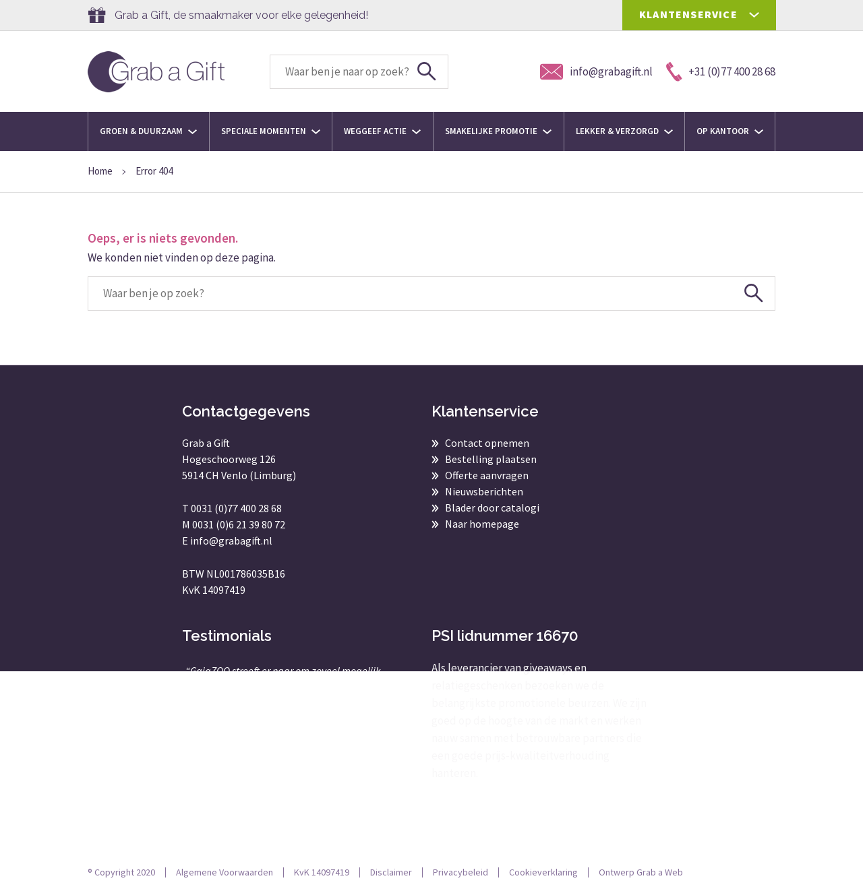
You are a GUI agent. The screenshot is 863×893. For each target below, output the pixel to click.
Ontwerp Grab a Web (641, 872)
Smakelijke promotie (498, 131)
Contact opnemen (487, 443)
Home (100, 170)
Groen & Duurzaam (148, 131)
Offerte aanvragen (487, 475)
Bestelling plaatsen (491, 459)
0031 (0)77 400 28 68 (236, 508)
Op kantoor (729, 131)
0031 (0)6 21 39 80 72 (238, 524)
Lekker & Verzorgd (624, 131)
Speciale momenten (270, 131)
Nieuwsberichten (484, 491)
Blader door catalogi (492, 507)
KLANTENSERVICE (688, 14)
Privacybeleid (460, 872)
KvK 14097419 (321, 872)
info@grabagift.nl (231, 540)
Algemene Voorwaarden (224, 872)
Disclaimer (391, 872)
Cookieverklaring (543, 872)
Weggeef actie (382, 131)
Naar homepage (482, 523)
